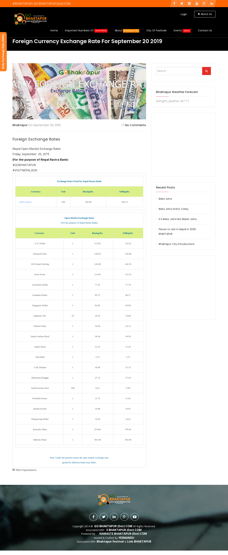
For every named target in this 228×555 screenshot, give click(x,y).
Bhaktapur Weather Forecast (177, 92)
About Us (205, 14)
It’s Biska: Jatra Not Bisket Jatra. (178, 219)
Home (54, 30)
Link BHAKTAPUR (139, 541)
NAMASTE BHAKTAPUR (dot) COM (123, 534)
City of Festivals (156, 30)
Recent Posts (165, 187)
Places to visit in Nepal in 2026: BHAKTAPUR (177, 231)
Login (184, 14)
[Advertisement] (183, 145)
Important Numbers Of (86, 31)
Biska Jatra (165, 199)
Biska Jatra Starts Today (173, 209)
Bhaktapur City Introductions (176, 244)
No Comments (134, 125)
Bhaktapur (20, 125)
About (127, 31)
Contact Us (205, 30)
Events (182, 31)
